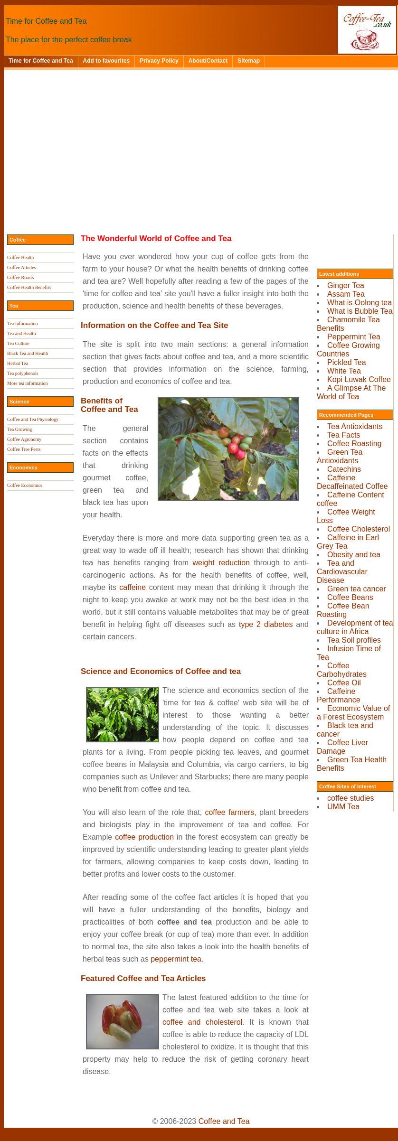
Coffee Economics (24, 485)
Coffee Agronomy (24, 439)
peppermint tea (176, 959)
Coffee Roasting (354, 444)
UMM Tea (343, 807)
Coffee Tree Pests (23, 449)
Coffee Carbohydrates (342, 670)
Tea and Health (21, 333)
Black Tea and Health (27, 353)
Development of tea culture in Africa (355, 627)
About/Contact (208, 60)
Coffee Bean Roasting (343, 610)
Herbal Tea (17, 363)
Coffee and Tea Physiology (32, 419)
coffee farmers (229, 812)
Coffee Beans (350, 597)
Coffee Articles (21, 267)
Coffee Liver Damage (342, 747)
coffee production (144, 837)
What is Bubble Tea (360, 311)
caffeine (132, 587)
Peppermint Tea (353, 337)
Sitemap (248, 60)
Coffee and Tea (224, 1121)
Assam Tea (346, 294)
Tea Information (22, 323)
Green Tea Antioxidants (339, 456)
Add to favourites (106, 60)
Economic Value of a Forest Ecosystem (353, 712)
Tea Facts (343, 435)
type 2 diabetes (266, 624)
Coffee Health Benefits (29, 287)
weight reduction (221, 563)
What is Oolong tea (359, 303)
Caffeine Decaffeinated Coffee (352, 482)
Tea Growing (19, 429)
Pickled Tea (346, 362)
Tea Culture (18, 343)
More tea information (27, 383)
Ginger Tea (345, 285)
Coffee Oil (344, 683)
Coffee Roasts (20, 277)
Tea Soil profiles (354, 640)
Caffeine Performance (338, 695)
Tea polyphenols (22, 373)
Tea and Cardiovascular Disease (342, 571)
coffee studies (350, 798)
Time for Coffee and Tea (41, 60)
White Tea (344, 371)
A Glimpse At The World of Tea (351, 392)
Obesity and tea (353, 555)
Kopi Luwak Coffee (359, 379)
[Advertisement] (201, 141)
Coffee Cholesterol (358, 529)
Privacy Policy (159, 60)
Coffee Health (20, 257)
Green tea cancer (356, 589)
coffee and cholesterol (202, 1022)
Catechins (344, 469)
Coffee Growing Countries (348, 349)
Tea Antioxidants (355, 426)
